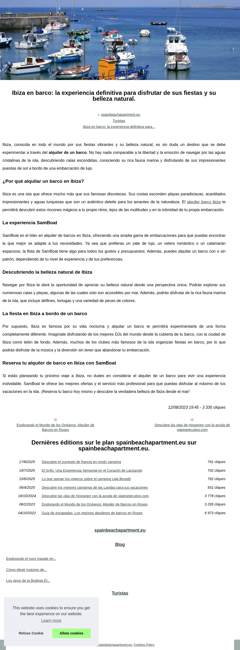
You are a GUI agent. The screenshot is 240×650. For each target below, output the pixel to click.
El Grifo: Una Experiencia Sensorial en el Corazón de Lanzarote (92, 470)
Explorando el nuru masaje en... (31, 559)
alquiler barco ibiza (204, 202)
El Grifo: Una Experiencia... (27, 618)
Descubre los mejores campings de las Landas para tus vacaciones (95, 487)
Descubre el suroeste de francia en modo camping (81, 462)
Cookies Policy (144, 645)
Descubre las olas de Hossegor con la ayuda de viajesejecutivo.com (192, 427)
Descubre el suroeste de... (27, 607)
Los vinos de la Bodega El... (28, 581)
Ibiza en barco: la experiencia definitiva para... (119, 127)
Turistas (119, 121)
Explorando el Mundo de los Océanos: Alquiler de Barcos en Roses (55, 427)
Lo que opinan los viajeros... (28, 629)
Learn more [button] (51, 620)
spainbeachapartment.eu (120, 115)
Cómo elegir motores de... (26, 570)
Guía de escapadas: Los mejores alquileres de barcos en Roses (92, 513)
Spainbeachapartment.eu (114, 645)
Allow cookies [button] (71, 633)
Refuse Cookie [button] (31, 633)
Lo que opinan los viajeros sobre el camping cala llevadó (86, 479)
